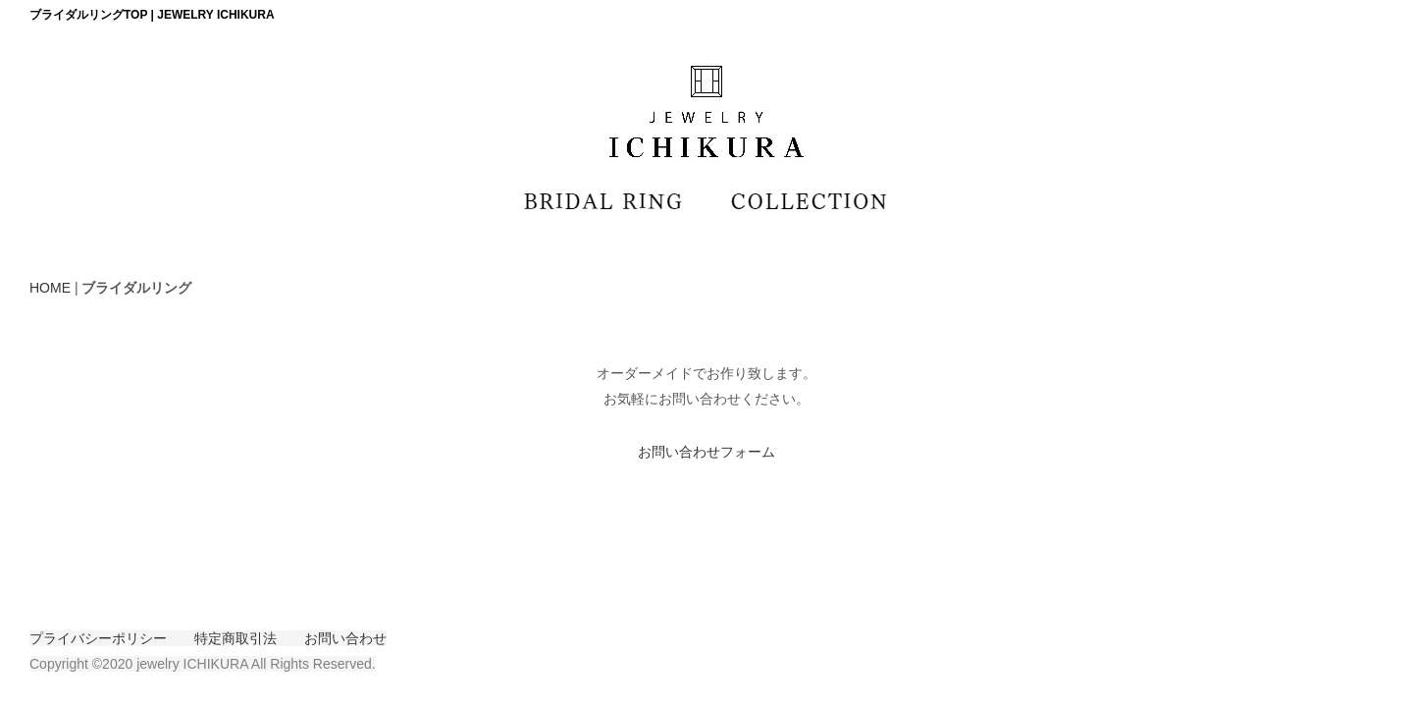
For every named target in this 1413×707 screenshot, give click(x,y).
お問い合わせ (345, 638)
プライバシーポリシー (98, 638)
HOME (50, 288)
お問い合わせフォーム (706, 452)
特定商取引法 (235, 638)
